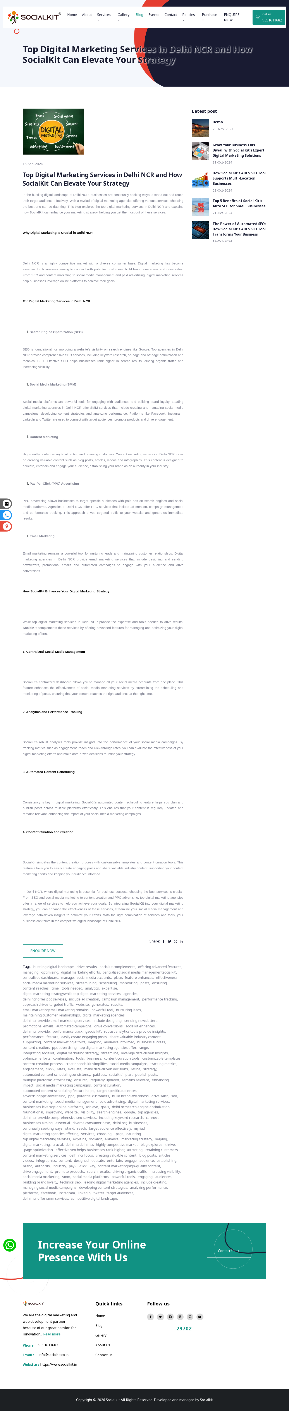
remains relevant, (69, 1100)
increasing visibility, (39, 1189)
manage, (148, 995)
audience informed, (121, 1058)
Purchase (209, 17)
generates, (102, 1021)
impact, (112, 1100)
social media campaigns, (42, 1084)
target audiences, (164, 1205)
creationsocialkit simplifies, (130, 1079)
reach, (84, 1142)
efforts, (46, 1074)
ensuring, (108, 1005)
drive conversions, (111, 1042)
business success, (153, 1058)
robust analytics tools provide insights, (138, 1047)
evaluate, (147, 1084)
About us (102, 1356)
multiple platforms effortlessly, (117, 1095)
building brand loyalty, (78, 1194)
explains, (81, 1152)
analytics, (30, 1011)
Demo (218, 122)
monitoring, (77, 1005)
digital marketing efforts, (129, 990)
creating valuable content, (118, 1168)
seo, (178, 1110)
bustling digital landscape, (55, 984)
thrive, (175, 1158)
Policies (188, 17)
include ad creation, (86, 1016)
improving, (55, 1126)
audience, (149, 1173)
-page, (122, 1147)
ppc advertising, (65, 1063)
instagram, (109, 1205)
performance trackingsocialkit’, (78, 1047)
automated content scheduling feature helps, (89, 1105)
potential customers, (95, 1110)
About (87, 14)
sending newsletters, (144, 1037)
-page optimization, (39, 1163)
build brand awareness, (133, 1110)
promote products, (70, 1184)
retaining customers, (165, 1163)
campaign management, (123, 1016)
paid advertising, (115, 1116)
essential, (64, 1137)
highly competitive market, (121, 1158)
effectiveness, (115, 1000)
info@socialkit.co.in (54, 1367)
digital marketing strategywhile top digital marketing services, (109, 1011)
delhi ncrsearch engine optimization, (144, 1121)
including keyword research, (123, 1131)
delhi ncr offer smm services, (46, 1210)
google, (133, 1126)
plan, (61, 1095)
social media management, (78, 1116)
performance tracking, (163, 1016)
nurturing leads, (132, 1026)
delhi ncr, (122, 1137)
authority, (43, 1179)
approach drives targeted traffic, (49, 1021)
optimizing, (98, 990)
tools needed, (168, 1005)
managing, (78, 990)
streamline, (113, 1068)
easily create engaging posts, (85, 1053)
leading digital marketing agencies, (152, 1194)
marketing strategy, (141, 1152)
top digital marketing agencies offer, (110, 1063)
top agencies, (152, 1126)
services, (90, 1147)
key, (94, 1179)
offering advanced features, (45, 990)
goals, (107, 1121)
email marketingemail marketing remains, (57, 1026)
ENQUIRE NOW (231, 17)
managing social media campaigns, (80, 1200)
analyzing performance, (42, 1205)
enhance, (115, 1152)
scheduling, (56, 1005)
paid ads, (30, 1095)
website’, (73, 1126)
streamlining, (34, 1005)
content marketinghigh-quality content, (131, 1179)
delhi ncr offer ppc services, (45, 1016)
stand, (72, 1142)
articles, (168, 1168)
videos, (28, 1173)
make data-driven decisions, (46, 1089)
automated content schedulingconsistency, (134, 1089)
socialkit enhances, (144, 1042)
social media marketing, (77, 1189)
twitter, (142, 1205)
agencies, (170, 1011)
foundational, (34, 1126)
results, (119, 1021)
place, (66, 1000)
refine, (76, 1089)
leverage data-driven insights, (149, 1068)
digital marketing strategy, (80, 1068)
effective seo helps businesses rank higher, (92, 1163)
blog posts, (151, 1168)
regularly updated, (38, 1100)
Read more (52, 1346)
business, (96, 1074)
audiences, (49, 1194)
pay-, (74, 1179)
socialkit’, (47, 1095)
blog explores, (156, 1158)
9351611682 (272, 20)
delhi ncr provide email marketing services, (58, 1037)
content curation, (37, 1105)
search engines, (113, 1126)
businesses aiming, (38, 1137)
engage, (133, 1173)
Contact (171, 14)
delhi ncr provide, (37, 1047)
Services (104, 17)
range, (146, 1063)
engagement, (104, 1084)
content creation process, (85, 1079)
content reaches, (131, 1005)
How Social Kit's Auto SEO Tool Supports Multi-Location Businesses (239, 178)
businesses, (141, 1137)
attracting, (137, 1163)
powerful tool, (105, 1026)
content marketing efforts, (65, 1058)
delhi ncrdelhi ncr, (82, 1158)
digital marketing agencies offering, (52, 1147)
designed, (83, 1173)
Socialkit (206, 1412)
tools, (81, 1074)
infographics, (47, 1173)
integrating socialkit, (40, 1068)
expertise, (48, 1011)
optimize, (30, 1074)
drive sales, (164, 1110)
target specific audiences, (149, 1105)
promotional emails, (39, 1042)
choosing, (107, 1147)
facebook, (90, 1205)
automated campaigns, (76, 1042)
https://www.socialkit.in (58, 1377)
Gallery (123, 17)
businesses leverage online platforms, (54, 1121)
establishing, (170, 1173)
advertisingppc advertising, (45, 1110)
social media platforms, (128, 1189)
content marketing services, (45, 1168)
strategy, (90, 1089)
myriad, (143, 1142)
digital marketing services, (152, 1116)
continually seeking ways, (44, 1142)
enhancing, (95, 1100)
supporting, (32, 1058)
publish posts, (78, 1095)
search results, (99, 1184)
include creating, (36, 1200)
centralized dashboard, (120, 995)
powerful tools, (162, 1189)
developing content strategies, (136, 1200)
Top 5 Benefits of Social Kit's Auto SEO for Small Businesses (239, 203)
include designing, (110, 1037)
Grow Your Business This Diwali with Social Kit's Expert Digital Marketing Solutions (239, 150)
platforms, (72, 1205)
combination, (64, 1074)
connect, (155, 1131)
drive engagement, (38, 1184)
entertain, (116, 1173)
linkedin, (127, 1205)
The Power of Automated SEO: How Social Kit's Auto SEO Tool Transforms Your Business (239, 229)
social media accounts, (41, 1000)
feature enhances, (87, 1000)
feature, (53, 1053)
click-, (122, 1084)
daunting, (137, 1147)
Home (72, 14)
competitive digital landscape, (96, 1210)
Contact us (104, 1366)
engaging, (31, 1194)
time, (151, 1005)
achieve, (94, 1121)
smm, (103, 1189)
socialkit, (98, 1152)
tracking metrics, (78, 1084)
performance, (34, 1053)
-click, (84, 1179)
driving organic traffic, (132, 1184)
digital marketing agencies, (107, 1032)
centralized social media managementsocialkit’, (61, 995)
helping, (165, 1152)
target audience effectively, (113, 1142)
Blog (139, 14)
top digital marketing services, (47, 1152)
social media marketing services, (155, 1000)
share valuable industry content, (138, 1053)
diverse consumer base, (93, 1137)
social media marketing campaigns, (149, 1100)
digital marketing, (37, 1158)
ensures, (152, 1095)
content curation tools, (124, 1074)
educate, (99, 1173)
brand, (28, 1179)
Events (153, 14)
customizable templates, (43, 1079)
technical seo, (110, 1194)
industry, (60, 1179)
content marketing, (38, 1116)
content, (66, 1173)
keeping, (96, 1058)
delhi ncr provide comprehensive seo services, (60, 1131)
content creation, (36, 1063)
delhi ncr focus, (82, 1168)
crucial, (60, 1158)
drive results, (89, 984)
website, (84, 1021)
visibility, (90, 1126)
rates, (133, 1084)
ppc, (72, 1110)
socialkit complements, (121, 984)
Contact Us (229, 1263)
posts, (93, 1005)
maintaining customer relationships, (53, 1032)
